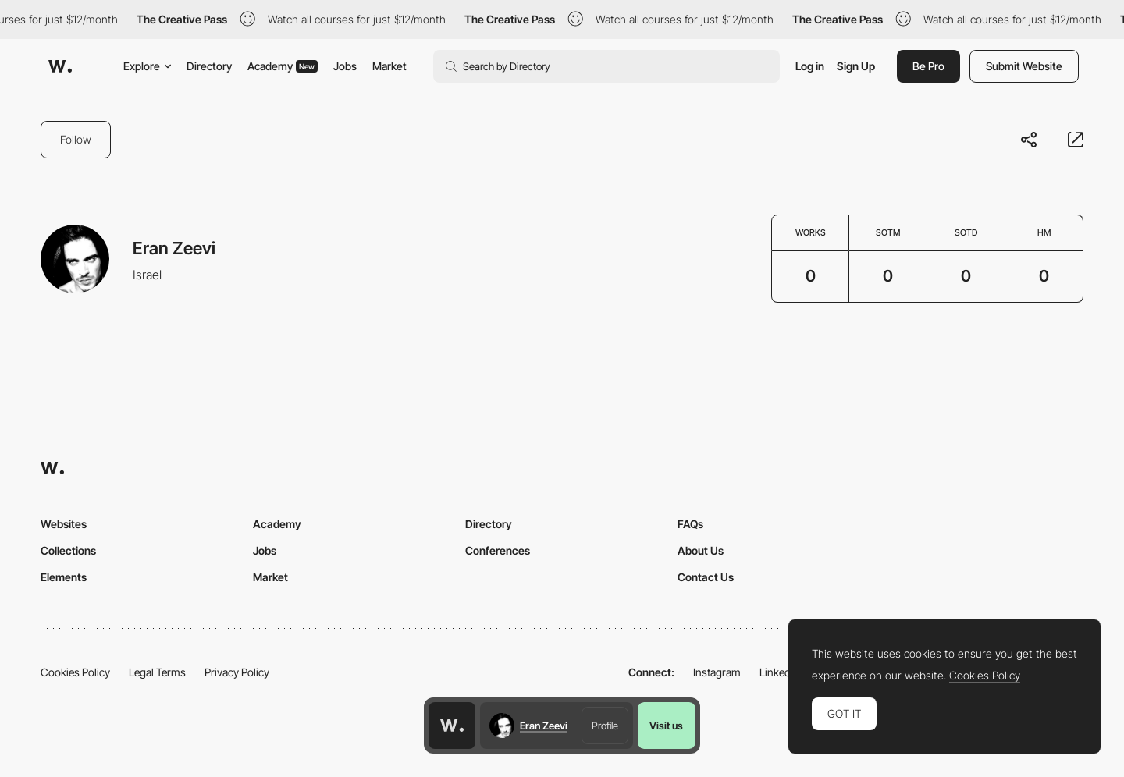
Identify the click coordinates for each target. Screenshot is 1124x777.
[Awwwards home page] (452, 725)
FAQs (690, 523)
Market (389, 66)
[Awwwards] (60, 66)
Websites (64, 523)
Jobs (345, 66)
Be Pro (928, 66)
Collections (68, 550)
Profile (605, 725)
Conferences (497, 550)
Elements (64, 577)
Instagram (717, 672)
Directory (209, 66)
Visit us (666, 725)
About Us (701, 550)
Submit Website (1024, 66)
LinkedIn (779, 672)
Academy (282, 66)
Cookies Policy (75, 672)
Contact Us (706, 577)
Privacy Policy (237, 672)
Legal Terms (157, 672)
